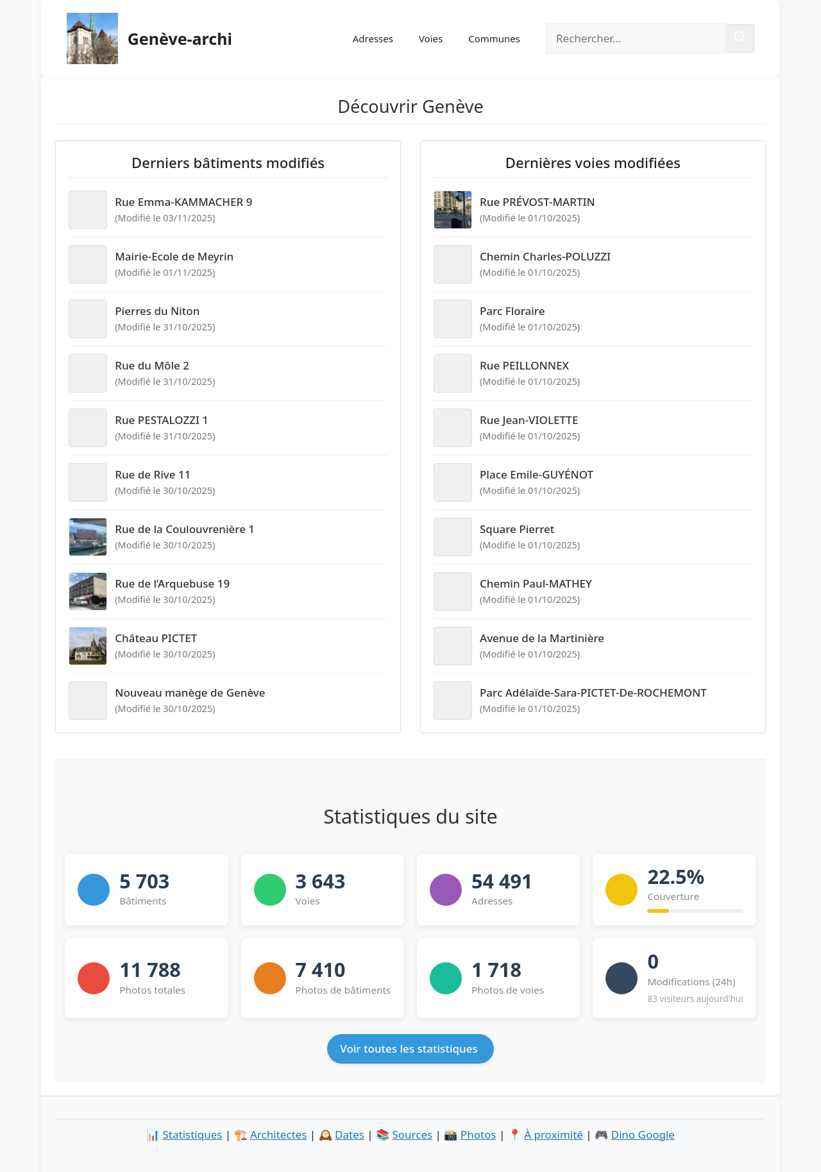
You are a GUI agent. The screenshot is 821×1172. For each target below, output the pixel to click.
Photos (478, 1134)
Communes (494, 38)
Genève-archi (180, 38)
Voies (431, 38)
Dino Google (643, 1134)
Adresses (373, 38)
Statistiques (193, 1134)
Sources (413, 1134)
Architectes (278, 1134)
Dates (349, 1134)
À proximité (553, 1134)
